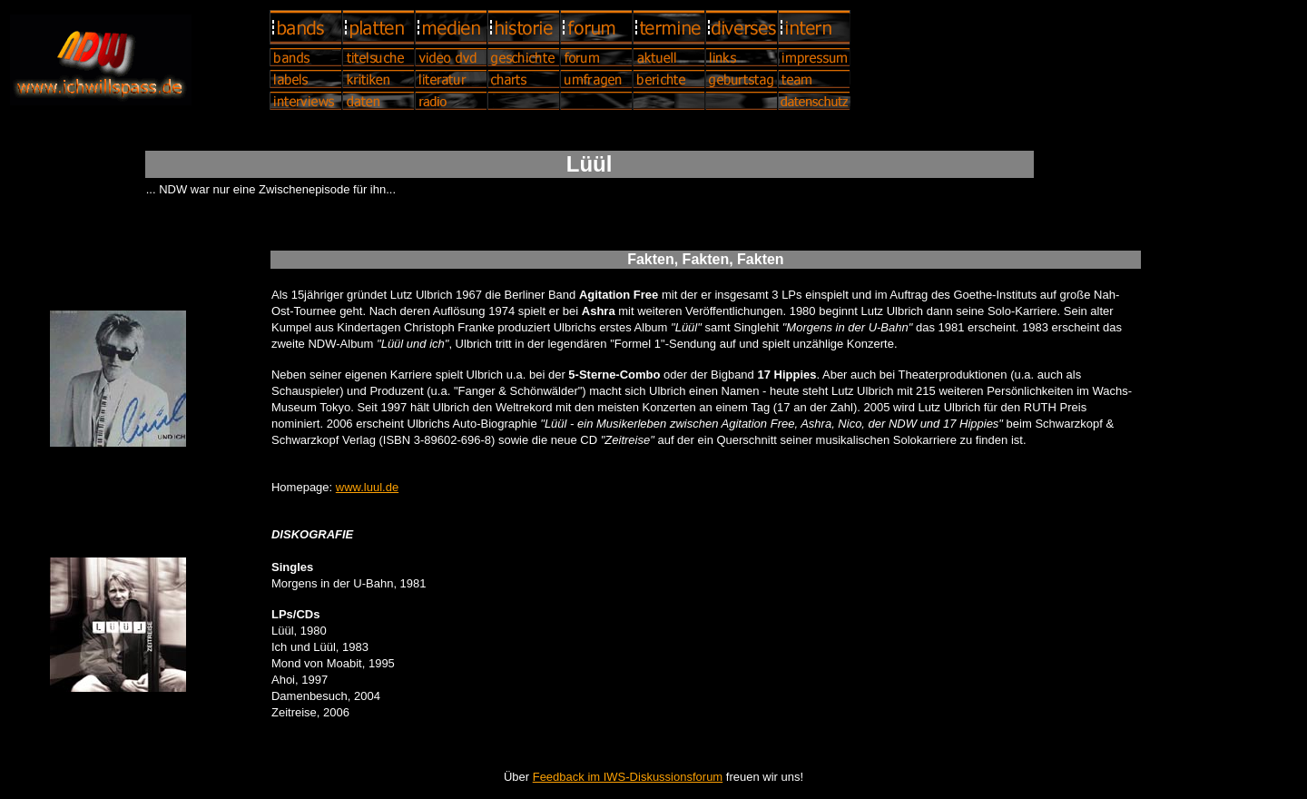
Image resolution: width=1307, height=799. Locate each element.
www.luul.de (367, 487)
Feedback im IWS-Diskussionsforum (628, 777)
